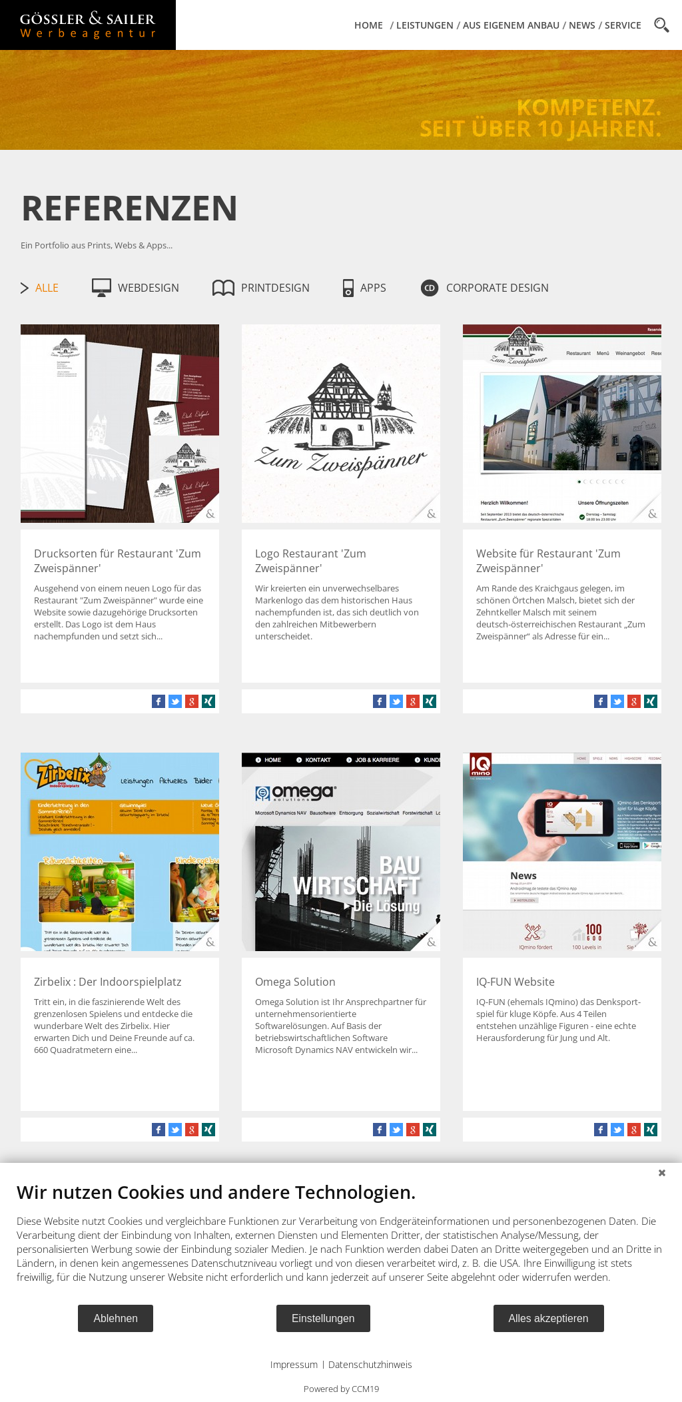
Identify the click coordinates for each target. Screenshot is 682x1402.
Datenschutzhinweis (370, 1364)
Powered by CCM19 (341, 1389)
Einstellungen (323, 1318)
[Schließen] (662, 1173)
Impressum (294, 1364)
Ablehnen (115, 1318)
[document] (341, 1242)
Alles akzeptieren (549, 1318)
